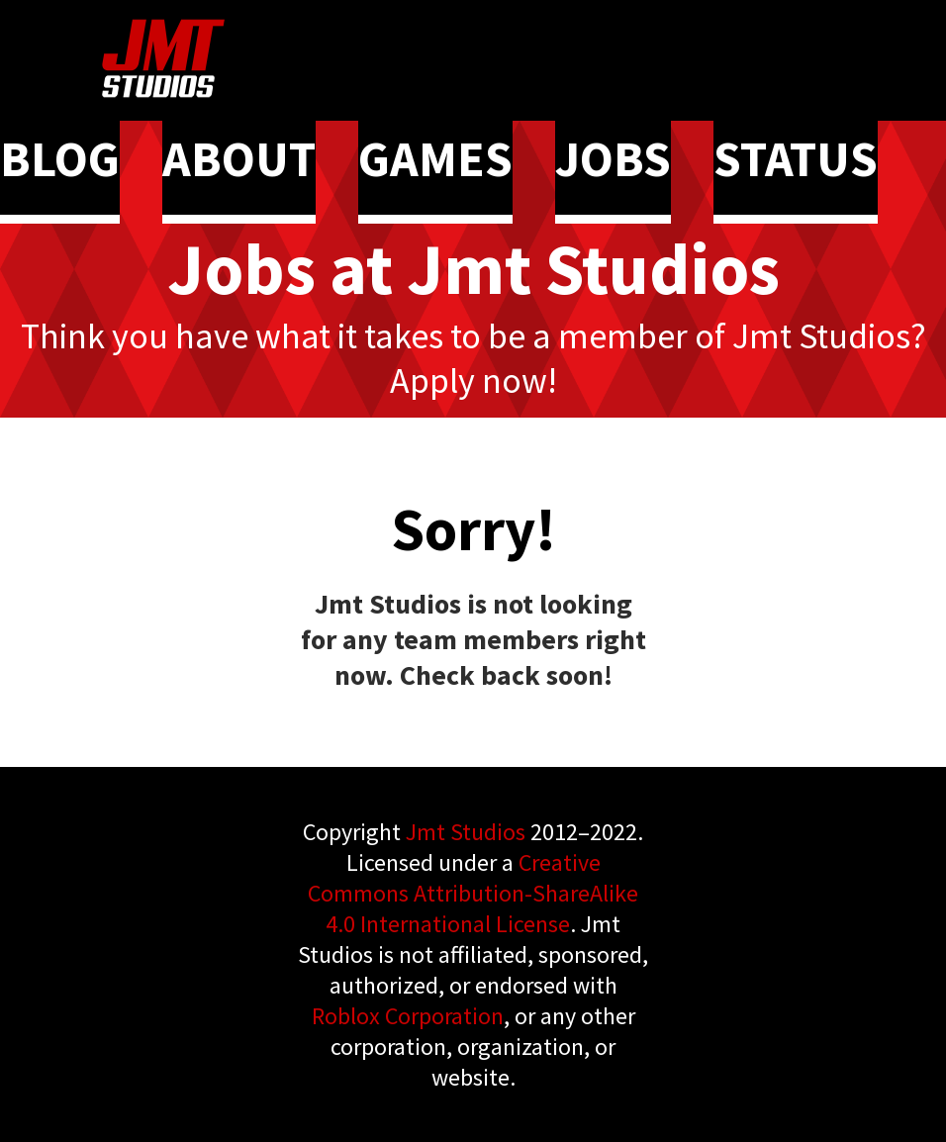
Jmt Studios (465, 831)
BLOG (60, 159)
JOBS (613, 159)
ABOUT (239, 159)
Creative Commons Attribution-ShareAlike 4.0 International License (473, 893)
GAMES (435, 159)
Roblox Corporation (408, 1015)
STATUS (795, 159)
